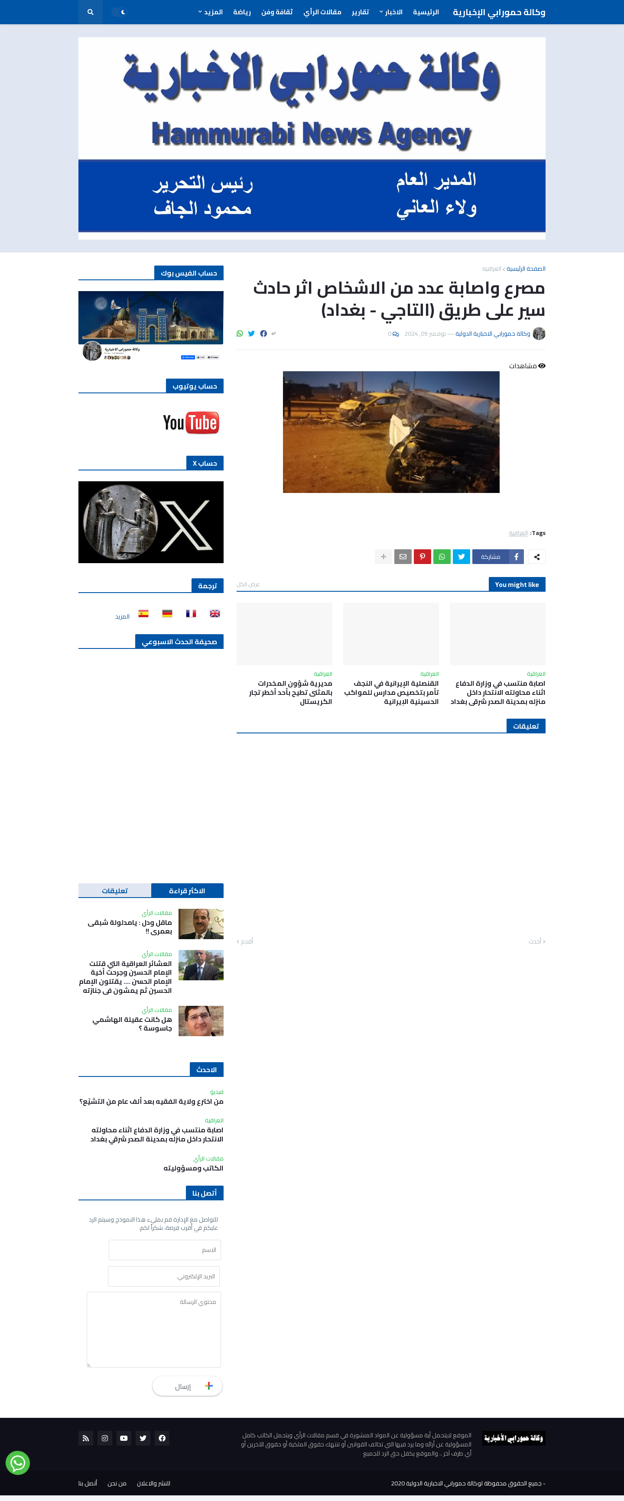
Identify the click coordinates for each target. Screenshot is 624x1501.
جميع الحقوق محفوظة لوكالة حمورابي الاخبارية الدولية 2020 (466, 1489)
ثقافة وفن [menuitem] (277, 12)
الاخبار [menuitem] (394, 12)
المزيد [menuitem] (213, 12)
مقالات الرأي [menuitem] (322, 12)
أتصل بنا (87, 1489)
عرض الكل (248, 584)
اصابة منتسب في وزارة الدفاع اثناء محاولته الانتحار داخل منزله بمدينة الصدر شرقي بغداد (498, 692)
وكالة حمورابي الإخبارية (499, 12)
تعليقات (115, 890)
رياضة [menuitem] (242, 12)
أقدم (247, 941)
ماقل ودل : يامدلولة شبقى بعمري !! (130, 927)
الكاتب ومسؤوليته (193, 1168)
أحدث (535, 941)
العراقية (491, 269)
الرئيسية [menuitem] (426, 12)
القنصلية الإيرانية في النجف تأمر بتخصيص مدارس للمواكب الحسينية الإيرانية (391, 692)
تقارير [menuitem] (360, 12)
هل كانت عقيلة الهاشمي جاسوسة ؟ (132, 1024)
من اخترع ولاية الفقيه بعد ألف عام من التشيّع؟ (151, 1101)
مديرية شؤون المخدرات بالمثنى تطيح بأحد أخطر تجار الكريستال (290, 692)
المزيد (122, 616)
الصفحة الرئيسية (526, 269)
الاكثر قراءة (187, 890)
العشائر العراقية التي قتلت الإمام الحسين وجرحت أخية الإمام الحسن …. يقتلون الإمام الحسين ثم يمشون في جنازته (125, 977)
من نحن (117, 1489)
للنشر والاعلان (153, 1489)
